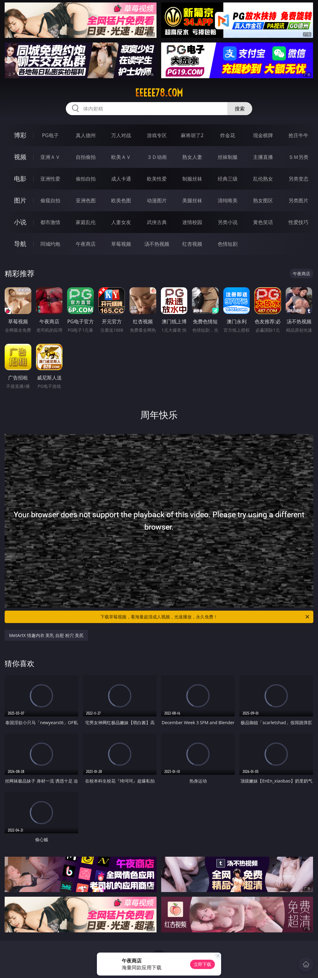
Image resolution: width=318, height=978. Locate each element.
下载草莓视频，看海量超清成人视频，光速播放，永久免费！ (205, 617)
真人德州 (86, 135)
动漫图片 (157, 200)
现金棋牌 (263, 135)
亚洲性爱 (50, 178)
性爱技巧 (298, 222)
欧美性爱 (157, 178)
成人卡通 (121, 178)
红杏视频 (192, 243)
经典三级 (228, 178)
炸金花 (227, 135)
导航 (20, 244)
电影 (20, 178)
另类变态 (298, 178)
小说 (20, 222)
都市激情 (50, 222)
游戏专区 (157, 135)
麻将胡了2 (192, 135)
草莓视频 (121, 243)
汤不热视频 (156, 243)
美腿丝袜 (192, 200)
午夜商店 (86, 243)
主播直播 (263, 157)
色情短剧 (228, 243)
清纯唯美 (228, 200)
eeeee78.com (159, 93)
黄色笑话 (263, 222)
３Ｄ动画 (157, 157)
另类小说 (228, 222)
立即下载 (202, 964)
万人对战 (121, 135)
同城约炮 (50, 243)
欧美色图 (121, 200)
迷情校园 (192, 222)
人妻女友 (121, 222)
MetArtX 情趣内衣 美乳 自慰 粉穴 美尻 (46, 635)
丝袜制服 (228, 157)
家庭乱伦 (86, 222)
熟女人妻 (192, 157)
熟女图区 (263, 200)
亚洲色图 (86, 200)
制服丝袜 (192, 178)
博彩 (20, 135)
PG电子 (50, 135)
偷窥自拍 (50, 200)
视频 (20, 157)
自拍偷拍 (86, 157)
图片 (20, 200)
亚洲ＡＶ (50, 157)
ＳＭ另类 (298, 157)
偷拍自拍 (86, 178)
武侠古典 (157, 222)
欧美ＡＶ (121, 157)
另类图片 (298, 200)
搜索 (240, 108)
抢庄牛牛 (298, 135)
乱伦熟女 (263, 178)
